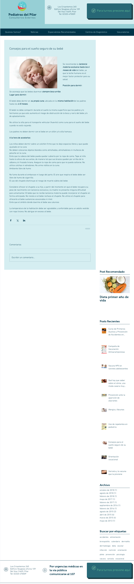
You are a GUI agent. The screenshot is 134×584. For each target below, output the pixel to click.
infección (103, 550)
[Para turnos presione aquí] (109, 10)
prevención (110, 554)
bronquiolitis (105, 541)
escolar (120, 546)
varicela (110, 559)
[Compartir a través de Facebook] (10, 220)
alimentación (115, 537)
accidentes (104, 537)
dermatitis (126, 541)
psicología (121, 554)
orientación (122, 550)
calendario (115, 541)
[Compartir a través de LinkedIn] (24, 220)
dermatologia (105, 546)
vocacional (119, 559)
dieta (114, 546)
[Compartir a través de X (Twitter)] (17, 220)
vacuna (103, 559)
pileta (102, 554)
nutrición (112, 550)
